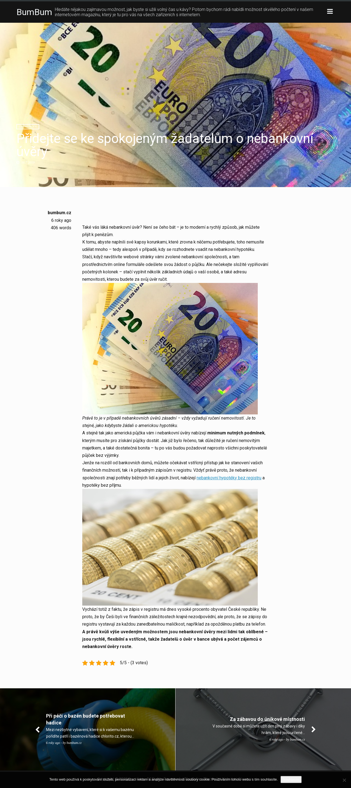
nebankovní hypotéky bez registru (229, 477)
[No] (344, 780)
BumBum (34, 12)
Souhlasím (291, 779)
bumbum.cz (59, 212)
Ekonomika (28, 126)
